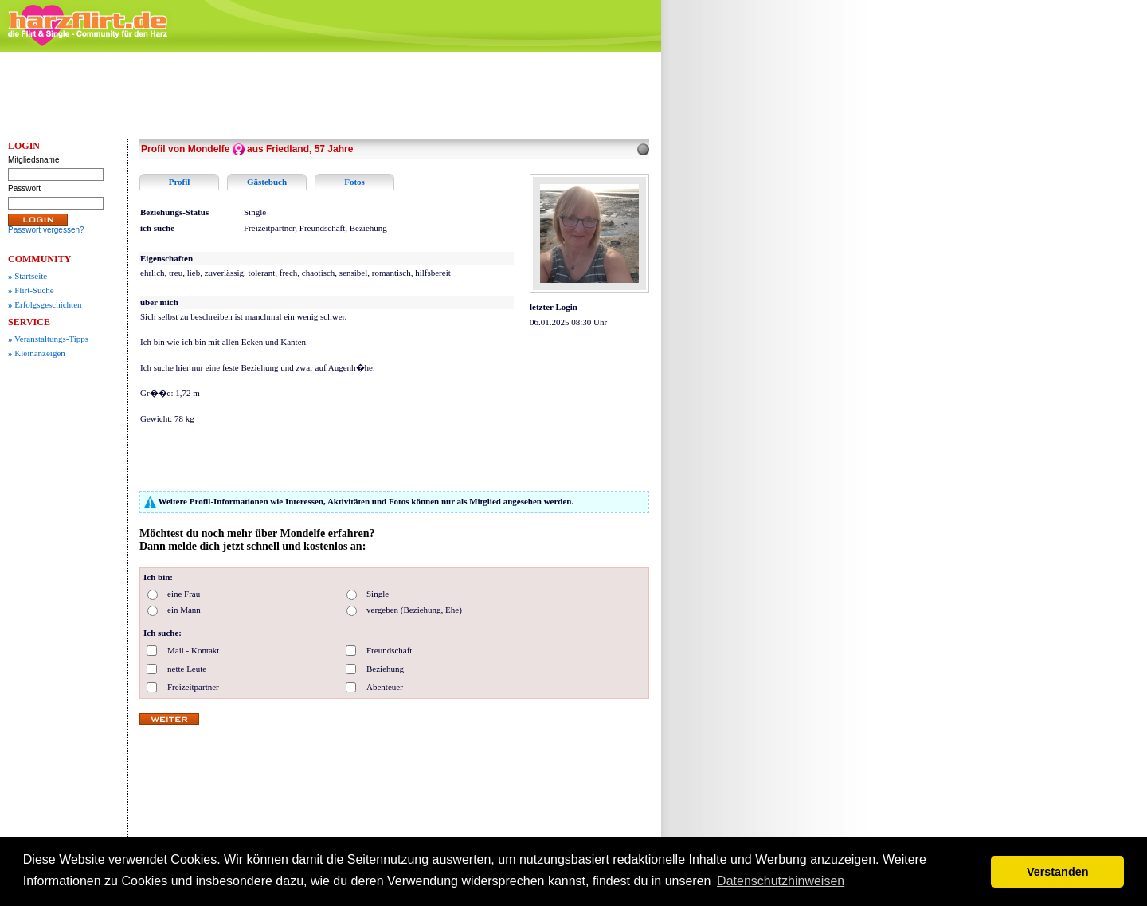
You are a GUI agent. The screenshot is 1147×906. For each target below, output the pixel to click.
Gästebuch (267, 181)
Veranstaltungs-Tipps (48, 338)
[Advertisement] (788, 299)
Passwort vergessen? (46, 230)
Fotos (354, 181)
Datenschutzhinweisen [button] (780, 881)
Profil (179, 181)
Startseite (27, 275)
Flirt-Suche (31, 290)
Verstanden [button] (1058, 871)
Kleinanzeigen (36, 353)
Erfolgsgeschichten (45, 304)
